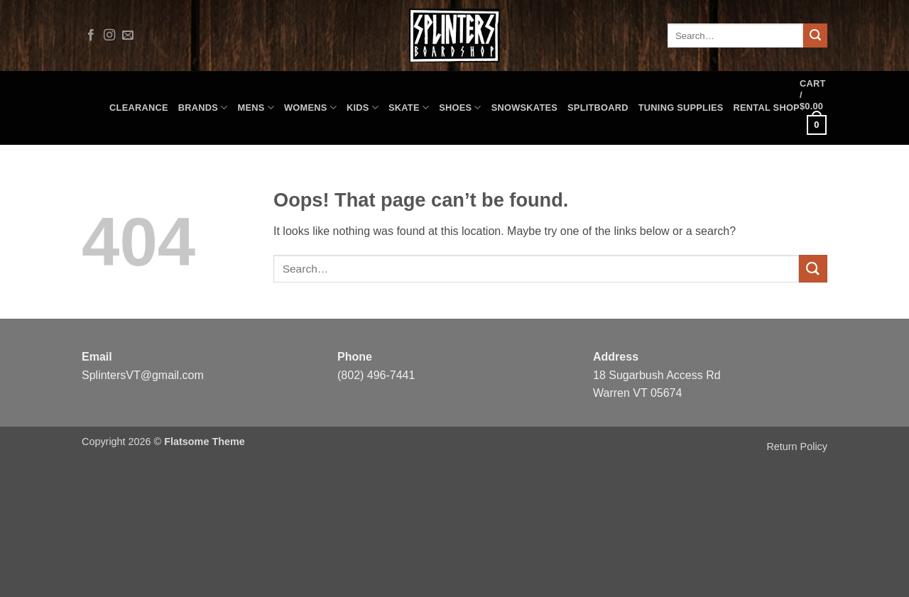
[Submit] (815, 35)
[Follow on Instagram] (109, 35)
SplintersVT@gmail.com (143, 375)
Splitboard (597, 107)
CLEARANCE (138, 107)
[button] (813, 108)
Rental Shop (767, 107)
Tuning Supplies (681, 107)
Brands (203, 107)
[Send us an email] (128, 35)
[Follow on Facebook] (91, 35)
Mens (256, 107)
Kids (363, 107)
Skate (408, 107)
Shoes (460, 107)
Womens (310, 107)
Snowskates (524, 107)
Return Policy (796, 446)
